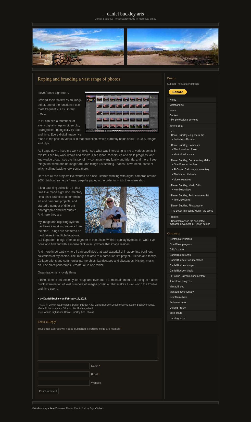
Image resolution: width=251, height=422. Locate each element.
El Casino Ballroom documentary (191, 169)
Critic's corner (177, 249)
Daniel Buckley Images (141, 304)
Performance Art (178, 302)
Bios (172, 131)
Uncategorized (85, 308)
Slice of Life (69, 308)
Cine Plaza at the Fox (185, 164)
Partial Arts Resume (184, 139)
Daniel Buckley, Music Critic (186, 185)
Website (96, 388)
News (173, 110)
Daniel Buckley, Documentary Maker (191, 160)
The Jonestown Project (186, 149)
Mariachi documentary (50, 308)
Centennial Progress (181, 239)
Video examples (182, 179)
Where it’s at (176, 125)
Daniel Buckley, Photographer (187, 205)
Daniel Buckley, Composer (185, 145)
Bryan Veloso (96, 414)
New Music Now (182, 189)
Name (95, 371)
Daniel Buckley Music (181, 270)
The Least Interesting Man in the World (192, 210)
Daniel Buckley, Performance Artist (190, 195)
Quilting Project (178, 307)
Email (95, 380)
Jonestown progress (181, 281)
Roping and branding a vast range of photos (79, 79)
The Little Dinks (182, 199)
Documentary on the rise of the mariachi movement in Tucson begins (190, 223)
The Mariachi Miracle (185, 174)
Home (173, 99)
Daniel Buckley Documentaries (111, 304)
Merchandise (177, 105)
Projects (174, 217)
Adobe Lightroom (53, 312)
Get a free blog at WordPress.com (48, 414)
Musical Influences (184, 154)
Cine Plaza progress (60, 304)
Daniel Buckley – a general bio (187, 135)
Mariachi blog (177, 286)
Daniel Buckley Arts (125, 13)
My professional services (184, 119)
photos (90, 312)
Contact (174, 115)
